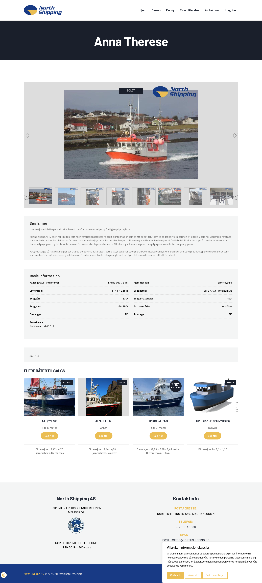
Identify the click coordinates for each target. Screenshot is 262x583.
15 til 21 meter (158, 427)
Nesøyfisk (49, 421)
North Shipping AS (34, 574)
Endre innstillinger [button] (215, 575)
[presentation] (26, 135)
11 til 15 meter (49, 427)
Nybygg (212, 427)
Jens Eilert (103, 421)
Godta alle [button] (175, 575)
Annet (103, 427)
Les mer (49, 435)
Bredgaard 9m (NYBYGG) (212, 421)
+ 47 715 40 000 (186, 527)
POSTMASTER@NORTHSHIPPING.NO (185, 540)
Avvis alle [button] (193, 575)
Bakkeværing (158, 421)
